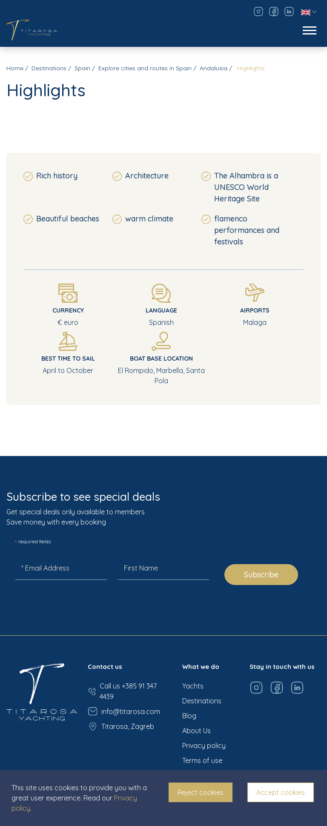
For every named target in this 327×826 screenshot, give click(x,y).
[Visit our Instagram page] (258, 11)
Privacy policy (204, 745)
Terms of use (202, 760)
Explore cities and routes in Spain (145, 68)
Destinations (49, 68)
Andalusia (213, 68)
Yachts (193, 686)
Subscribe (261, 574)
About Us (196, 730)
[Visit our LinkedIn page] (289, 11)
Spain (82, 68)
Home (14, 68)
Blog (189, 715)
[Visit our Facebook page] (274, 11)
